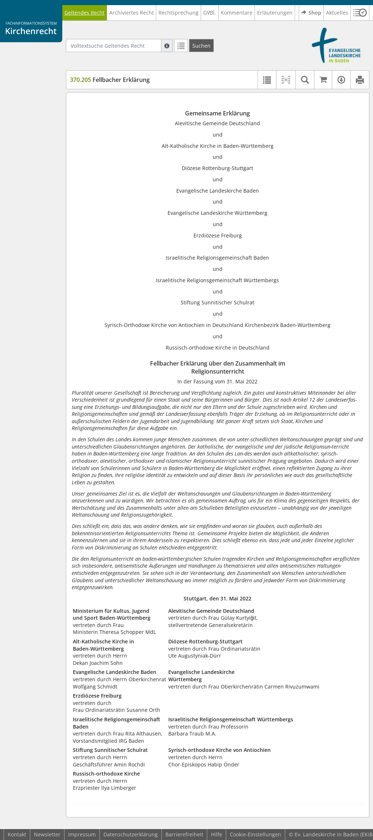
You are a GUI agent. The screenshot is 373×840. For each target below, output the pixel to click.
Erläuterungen (274, 12)
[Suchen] (201, 45)
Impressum (82, 834)
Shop (311, 12)
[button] (360, 12)
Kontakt (17, 834)
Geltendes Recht (84, 12)
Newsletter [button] (47, 834)
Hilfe (216, 834)
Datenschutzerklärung (130, 834)
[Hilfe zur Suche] (167, 45)
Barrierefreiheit (184, 834)
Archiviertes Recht (131, 12)
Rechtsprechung (178, 12)
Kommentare (236, 12)
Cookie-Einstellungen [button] (255, 834)
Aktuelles (337, 12)
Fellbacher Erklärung (110, 80)
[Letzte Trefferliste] (181, 45)
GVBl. (209, 12)
